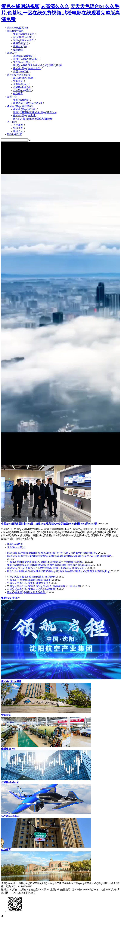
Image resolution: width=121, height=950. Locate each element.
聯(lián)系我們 (14, 134)
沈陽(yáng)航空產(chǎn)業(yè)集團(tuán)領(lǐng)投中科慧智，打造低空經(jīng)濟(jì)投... (52, 552)
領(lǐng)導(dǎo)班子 (23, 40)
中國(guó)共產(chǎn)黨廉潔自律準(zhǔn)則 (29, 580)
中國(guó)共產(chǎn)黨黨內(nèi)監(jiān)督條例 (31, 589)
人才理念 (18, 125)
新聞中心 (12, 96)
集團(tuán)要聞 (21, 100)
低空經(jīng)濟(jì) (22, 90)
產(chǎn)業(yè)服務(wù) (44, 112)
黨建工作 (12, 52)
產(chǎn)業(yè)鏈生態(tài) (20, 106)
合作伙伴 (18, 49)
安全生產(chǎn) (36, 65)
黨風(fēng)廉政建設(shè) (26, 59)
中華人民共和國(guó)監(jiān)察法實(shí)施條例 (31, 576)
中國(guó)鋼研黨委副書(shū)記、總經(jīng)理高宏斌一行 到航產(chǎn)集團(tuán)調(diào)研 (49, 523)
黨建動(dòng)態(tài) (23, 56)
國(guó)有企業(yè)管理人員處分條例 (26, 592)
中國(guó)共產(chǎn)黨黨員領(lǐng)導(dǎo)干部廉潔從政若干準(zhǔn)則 (44, 586)
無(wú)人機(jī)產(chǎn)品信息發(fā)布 (32, 118)
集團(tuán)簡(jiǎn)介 (24, 34)
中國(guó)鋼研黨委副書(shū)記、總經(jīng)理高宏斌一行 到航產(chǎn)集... (46, 561)
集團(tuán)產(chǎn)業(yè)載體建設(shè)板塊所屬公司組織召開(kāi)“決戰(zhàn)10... (49, 565)
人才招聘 (12, 122)
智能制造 (18, 81)
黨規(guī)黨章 (20, 65)
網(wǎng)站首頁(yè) (17, 27)
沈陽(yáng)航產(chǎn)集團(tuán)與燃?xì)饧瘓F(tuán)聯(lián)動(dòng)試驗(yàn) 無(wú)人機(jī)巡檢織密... (60, 556)
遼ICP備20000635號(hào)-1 (86, 889)
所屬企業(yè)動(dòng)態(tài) (27, 103)
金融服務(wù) (20, 84)
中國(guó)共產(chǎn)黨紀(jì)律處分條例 (28, 583)
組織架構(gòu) (21, 43)
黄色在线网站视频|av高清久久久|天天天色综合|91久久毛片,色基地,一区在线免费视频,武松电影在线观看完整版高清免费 (60, 13)
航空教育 (18, 93)
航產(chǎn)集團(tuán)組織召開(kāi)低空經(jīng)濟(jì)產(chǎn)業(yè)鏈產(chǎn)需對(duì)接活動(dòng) (59, 571)
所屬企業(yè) (20, 46)
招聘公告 (18, 128)
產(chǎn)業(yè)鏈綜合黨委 (27, 68)
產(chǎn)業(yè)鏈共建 (24, 115)
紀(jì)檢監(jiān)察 (53, 65)
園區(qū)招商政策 (22, 112)
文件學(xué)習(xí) (22, 62)
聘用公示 (18, 131)
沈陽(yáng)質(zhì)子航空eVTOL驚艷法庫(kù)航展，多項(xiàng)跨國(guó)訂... (47, 568)
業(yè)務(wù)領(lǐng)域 (18, 74)
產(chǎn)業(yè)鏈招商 (24, 109)
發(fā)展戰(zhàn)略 (23, 37)
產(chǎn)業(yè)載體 (23, 78)
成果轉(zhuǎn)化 (22, 87)
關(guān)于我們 (15, 30)
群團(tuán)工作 (21, 71)
